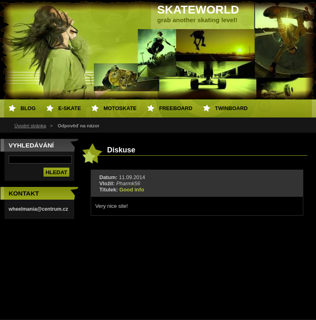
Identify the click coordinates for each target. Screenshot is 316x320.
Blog (28, 108)
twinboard (231, 108)
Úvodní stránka (30, 125)
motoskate (120, 108)
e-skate (69, 108)
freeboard (175, 108)
